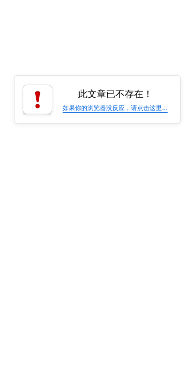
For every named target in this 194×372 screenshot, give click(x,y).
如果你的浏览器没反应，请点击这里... (115, 108)
